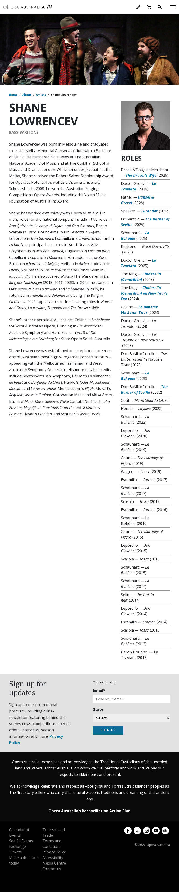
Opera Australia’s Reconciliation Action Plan (89, 810)
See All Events (21, 840)
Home (13, 95)
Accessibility (52, 857)
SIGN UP (108, 730)
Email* (99, 690)
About (26, 95)
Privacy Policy (54, 852)
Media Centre (54, 863)
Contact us (51, 868)
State (98, 709)
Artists (41, 95)
